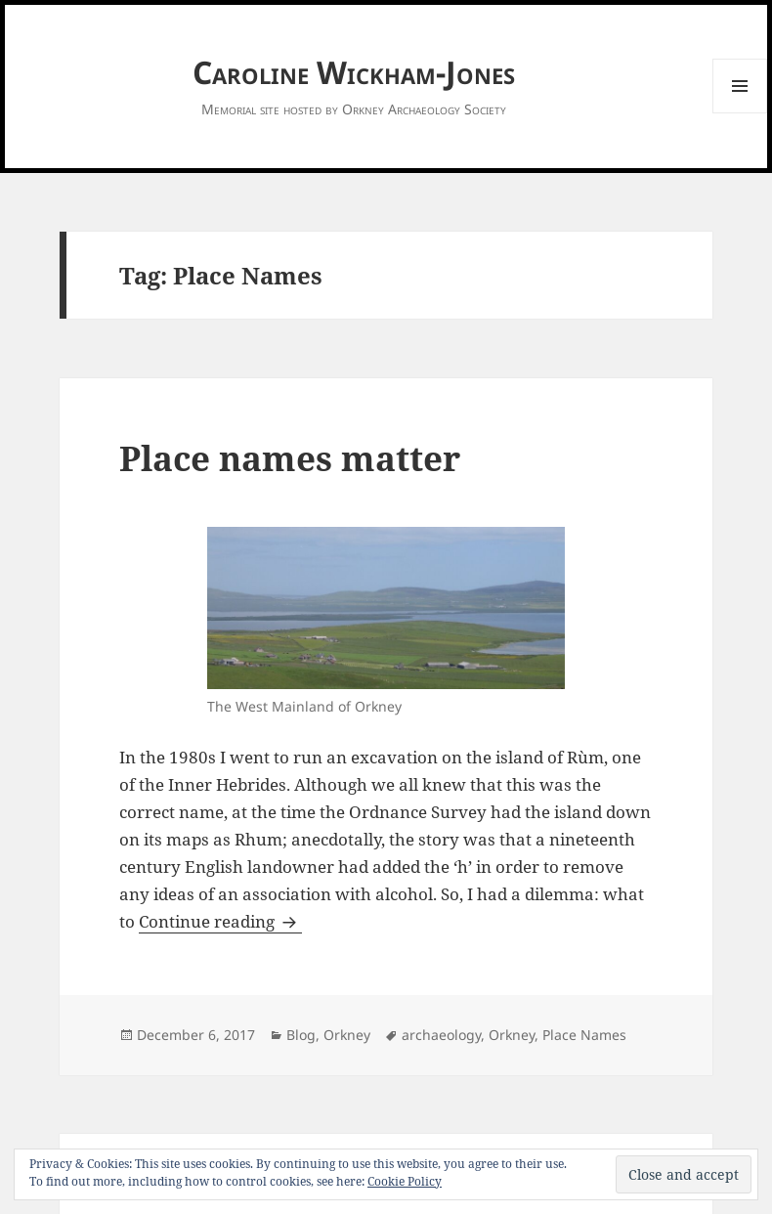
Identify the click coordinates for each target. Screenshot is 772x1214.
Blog (301, 1034)
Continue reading (220, 921)
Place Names (584, 1034)
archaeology (441, 1034)
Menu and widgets (740, 112)
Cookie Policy (404, 1181)
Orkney (346, 1034)
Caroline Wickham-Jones (354, 72)
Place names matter (289, 458)
